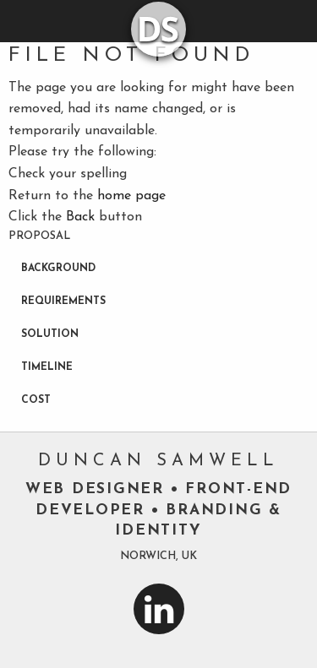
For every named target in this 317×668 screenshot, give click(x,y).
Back (80, 217)
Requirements (63, 301)
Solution (50, 334)
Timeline (47, 367)
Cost (36, 400)
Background (58, 268)
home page (131, 196)
